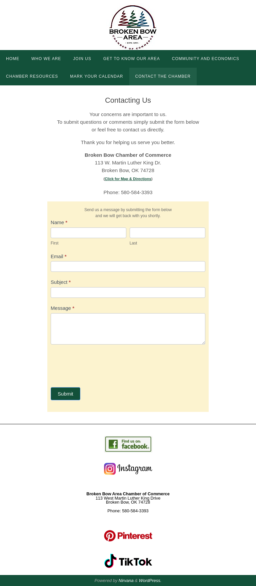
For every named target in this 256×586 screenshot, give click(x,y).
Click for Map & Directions (128, 179)
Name (59, 222)
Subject (61, 282)
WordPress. (150, 580)
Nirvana (126, 580)
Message (62, 308)
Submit (65, 394)
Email (59, 256)
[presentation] (101, 364)
